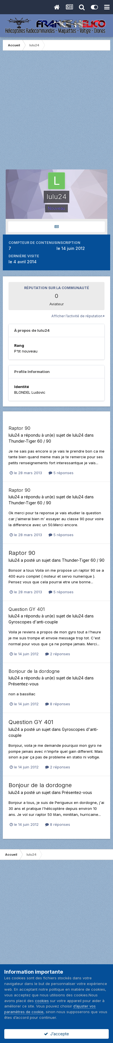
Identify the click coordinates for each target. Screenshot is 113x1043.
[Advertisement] (56, 112)
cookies (42, 1000)
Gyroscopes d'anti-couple (33, 621)
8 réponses (57, 704)
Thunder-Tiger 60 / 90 (30, 441)
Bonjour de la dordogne (34, 671)
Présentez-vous (24, 683)
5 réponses (61, 472)
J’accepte (56, 1033)
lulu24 (14, 435)
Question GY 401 (27, 609)
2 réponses (57, 654)
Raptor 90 (19, 428)
